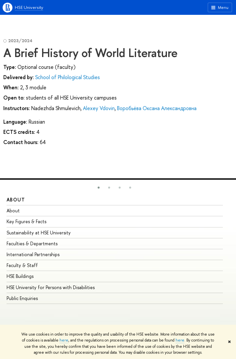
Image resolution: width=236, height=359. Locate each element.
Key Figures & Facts (26, 221)
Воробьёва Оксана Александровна (157, 108)
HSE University (29, 7)
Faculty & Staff (22, 265)
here (63, 340)
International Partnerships (33, 254)
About (16, 199)
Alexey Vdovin (99, 108)
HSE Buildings (20, 276)
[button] (98, 188)
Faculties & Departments (32, 243)
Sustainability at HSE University (39, 232)
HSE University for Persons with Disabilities (51, 287)
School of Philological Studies (67, 77)
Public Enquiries (22, 298)
